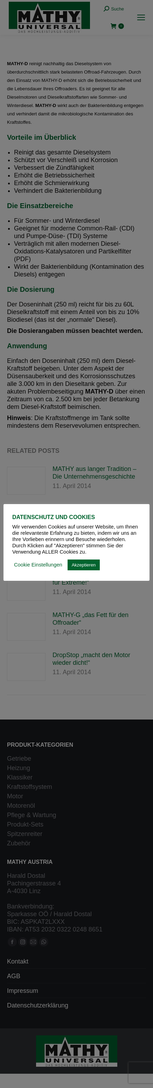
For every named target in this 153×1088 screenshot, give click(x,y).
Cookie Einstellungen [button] (38, 565)
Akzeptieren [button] (84, 565)
